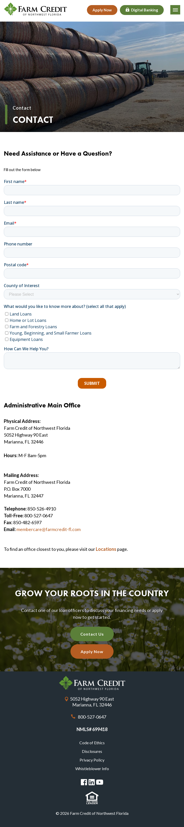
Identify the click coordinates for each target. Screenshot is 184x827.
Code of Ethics (92, 742)
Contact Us (92, 634)
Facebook (84, 782)
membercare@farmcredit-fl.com (48, 529)
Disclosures (92, 751)
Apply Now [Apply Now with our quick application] (92, 651)
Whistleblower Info (92, 768)
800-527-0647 (92, 717)
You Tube (99, 782)
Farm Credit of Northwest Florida (92, 683)
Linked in (91, 782)
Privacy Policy (92, 759)
